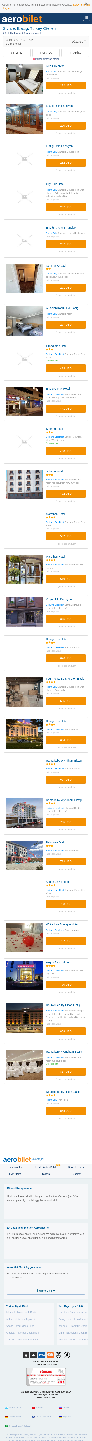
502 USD (66, 536)
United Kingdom (41, 1416)
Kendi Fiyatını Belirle (48, 1166)
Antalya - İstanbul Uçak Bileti (22, 1332)
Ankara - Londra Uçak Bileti (74, 1339)
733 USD (66, 904)
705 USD (66, 822)
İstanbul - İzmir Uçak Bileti (21, 1312)
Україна (65, 1416)
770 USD (66, 984)
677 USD (66, 779)
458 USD (66, 451)
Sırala (46, 52)
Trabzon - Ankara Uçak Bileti (22, 1339)
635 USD (66, 701)
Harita (75, 52)
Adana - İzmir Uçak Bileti (20, 1325)
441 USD (66, 408)
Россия (64, 1407)
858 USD (66, 1110)
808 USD (66, 1031)
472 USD (66, 493)
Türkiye (37, 1407)
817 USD (66, 1071)
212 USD (66, 85)
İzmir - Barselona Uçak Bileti (74, 1332)
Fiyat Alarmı (15, 1174)
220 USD (66, 125)
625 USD (66, 619)
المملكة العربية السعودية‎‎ (18, 1426)
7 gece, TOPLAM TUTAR (66, 93)
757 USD (66, 941)
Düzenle (79, 41)
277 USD (66, 324)
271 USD (66, 287)
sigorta (46, 1174)
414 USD (66, 368)
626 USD (66, 658)
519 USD (66, 579)
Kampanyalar (15, 1167)
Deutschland (13, 1416)
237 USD (66, 207)
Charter (77, 1174)
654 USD (66, 740)
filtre (17, 52)
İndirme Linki (46, 1290)
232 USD (66, 162)
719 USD (66, 861)
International (13, 1407)
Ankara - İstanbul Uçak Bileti (22, 1319)
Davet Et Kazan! (76, 1167)
